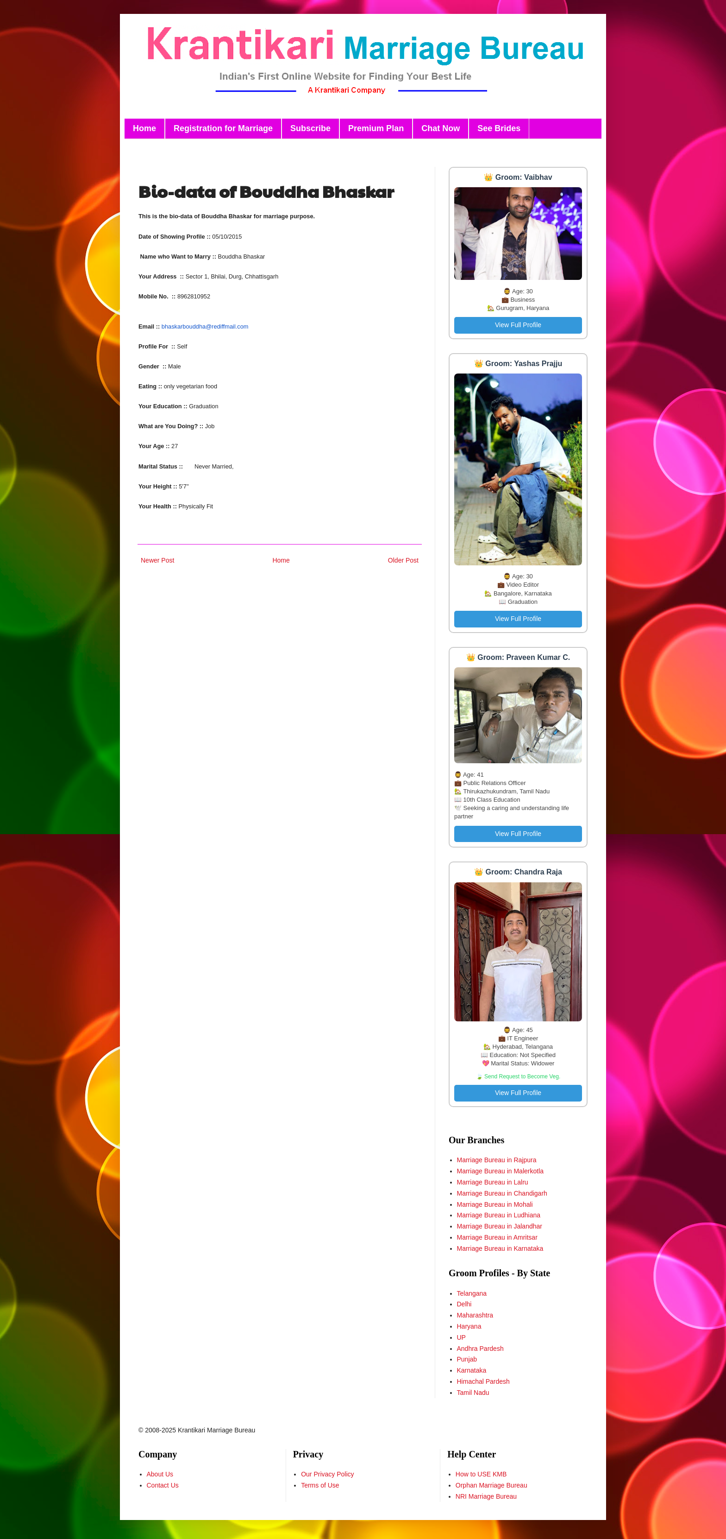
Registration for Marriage (223, 128)
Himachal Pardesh (483, 1381)
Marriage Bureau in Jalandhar (499, 1226)
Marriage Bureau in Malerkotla (500, 1171)
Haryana (469, 1326)
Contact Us (163, 1485)
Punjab (467, 1359)
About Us (160, 1474)
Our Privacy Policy (327, 1474)
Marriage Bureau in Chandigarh (502, 1193)
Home (144, 128)
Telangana (472, 1293)
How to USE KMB (481, 1474)
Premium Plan (376, 128)
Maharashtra (475, 1315)
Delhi (464, 1304)
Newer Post (157, 560)
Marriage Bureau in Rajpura (497, 1160)
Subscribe (310, 128)
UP (461, 1337)
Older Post (403, 560)
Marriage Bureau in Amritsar (497, 1237)
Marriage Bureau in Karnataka (500, 1248)
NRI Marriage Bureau (486, 1496)
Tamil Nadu (473, 1392)
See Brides (498, 128)
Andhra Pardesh (480, 1348)
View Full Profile (518, 325)
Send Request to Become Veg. (522, 1076)
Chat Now (440, 128)
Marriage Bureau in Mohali (495, 1204)
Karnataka (472, 1370)
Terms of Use (320, 1485)
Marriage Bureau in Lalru (492, 1182)
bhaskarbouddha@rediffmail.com (205, 326)
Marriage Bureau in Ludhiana (499, 1215)
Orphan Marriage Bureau (491, 1485)
